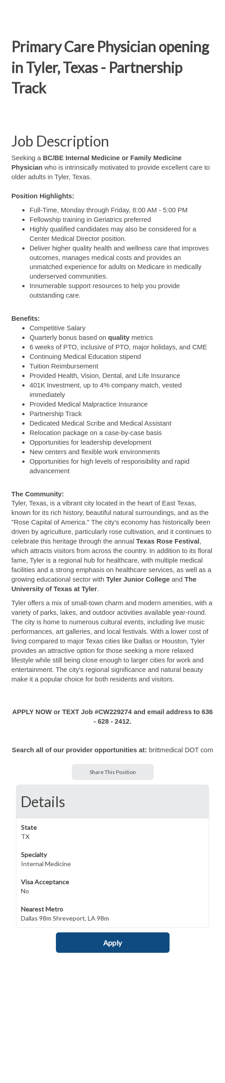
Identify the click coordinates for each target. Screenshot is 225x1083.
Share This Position (113, 772)
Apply (112, 942)
